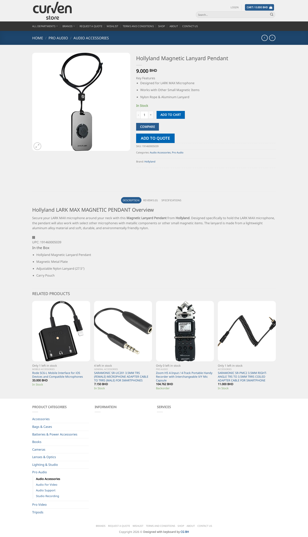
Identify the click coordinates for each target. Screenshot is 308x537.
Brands (68, 26)
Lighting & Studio (45, 464)
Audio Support (45, 490)
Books (36, 442)
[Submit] (271, 14)
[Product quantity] (144, 115)
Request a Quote (91, 26)
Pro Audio (58, 37)
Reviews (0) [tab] (150, 200)
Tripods (37, 512)
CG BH (185, 532)
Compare (147, 127)
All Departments (45, 26)
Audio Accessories (91, 37)
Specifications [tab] (171, 200)
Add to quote (155, 138)
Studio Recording (47, 496)
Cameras (38, 449)
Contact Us (190, 26)
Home (37, 37)
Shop (161, 26)
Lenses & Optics (44, 457)
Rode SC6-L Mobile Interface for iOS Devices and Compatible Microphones (57, 374)
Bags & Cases (42, 426)
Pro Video (39, 504)
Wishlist (112, 26)
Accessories (41, 419)
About (174, 26)
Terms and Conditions (138, 26)
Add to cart (170, 115)
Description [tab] (131, 200)
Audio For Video (46, 484)
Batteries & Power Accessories (54, 434)
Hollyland (149, 161)
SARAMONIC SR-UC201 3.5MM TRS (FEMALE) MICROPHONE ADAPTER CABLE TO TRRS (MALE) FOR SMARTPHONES (121, 376)
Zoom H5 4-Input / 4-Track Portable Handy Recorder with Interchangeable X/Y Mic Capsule (184, 376)
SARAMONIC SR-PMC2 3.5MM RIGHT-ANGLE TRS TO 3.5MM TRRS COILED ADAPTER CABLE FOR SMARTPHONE (242, 376)
